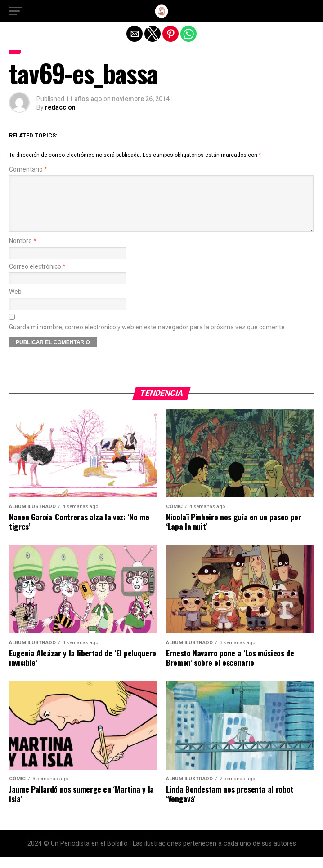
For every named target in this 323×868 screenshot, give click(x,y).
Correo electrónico (37, 277)
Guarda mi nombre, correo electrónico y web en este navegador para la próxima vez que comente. (147, 338)
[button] (15, 11)
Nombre (22, 251)
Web (15, 302)
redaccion (60, 107)
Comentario (28, 169)
